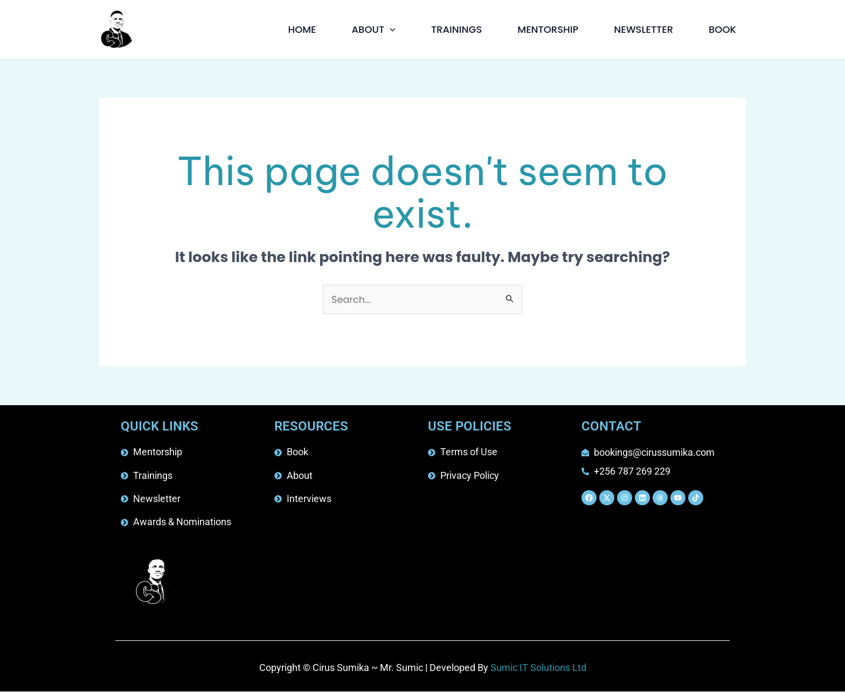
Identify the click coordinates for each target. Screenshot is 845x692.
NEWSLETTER (643, 29)
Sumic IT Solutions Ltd (538, 669)
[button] (390, 29)
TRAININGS (456, 29)
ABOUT (374, 29)
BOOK (722, 29)
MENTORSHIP (547, 29)
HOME (302, 29)
